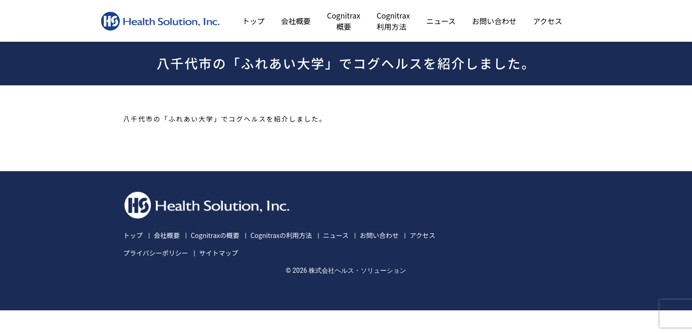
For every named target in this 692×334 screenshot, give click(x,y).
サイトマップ (218, 252)
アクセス (547, 20)
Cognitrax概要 (343, 21)
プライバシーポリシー (155, 252)
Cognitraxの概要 (215, 235)
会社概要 (295, 20)
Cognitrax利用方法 (393, 21)
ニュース (441, 20)
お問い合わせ (494, 20)
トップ (253, 20)
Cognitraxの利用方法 (281, 235)
